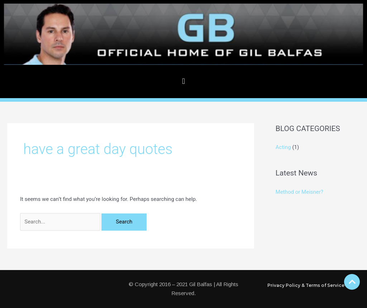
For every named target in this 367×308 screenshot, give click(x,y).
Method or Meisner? (299, 192)
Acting (283, 147)
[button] (183, 81)
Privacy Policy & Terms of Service (305, 285)
